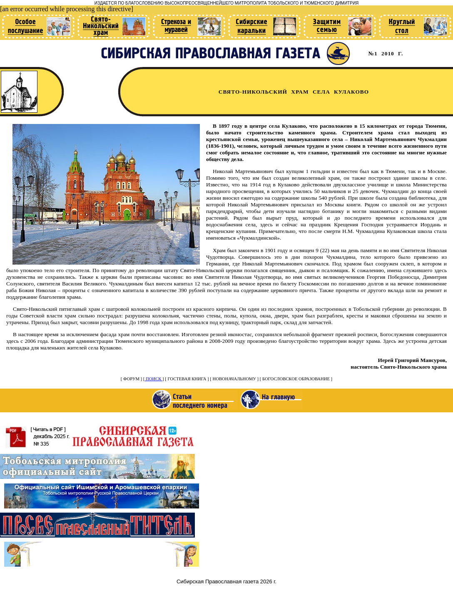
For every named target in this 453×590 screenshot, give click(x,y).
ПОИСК (153, 379)
